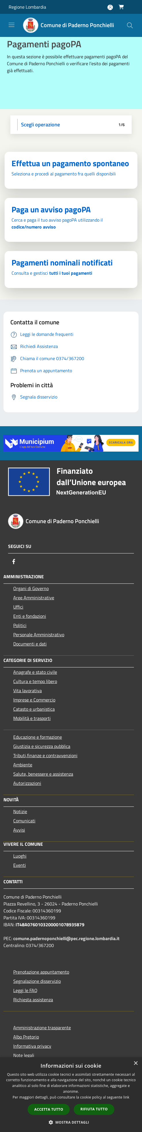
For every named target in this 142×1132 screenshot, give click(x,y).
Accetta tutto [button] (48, 1109)
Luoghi (19, 855)
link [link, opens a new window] (126, 1097)
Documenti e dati (30, 643)
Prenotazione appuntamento (41, 971)
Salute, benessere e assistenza (43, 773)
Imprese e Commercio (34, 699)
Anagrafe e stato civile (35, 672)
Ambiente (22, 764)
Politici (19, 625)
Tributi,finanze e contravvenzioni (45, 755)
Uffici (18, 606)
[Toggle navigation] (11, 24)
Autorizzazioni (27, 783)
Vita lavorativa (27, 690)
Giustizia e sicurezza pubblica (41, 746)
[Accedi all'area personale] (110, 7)
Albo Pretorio (26, 1036)
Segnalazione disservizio (37, 981)
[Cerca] (129, 25)
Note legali (23, 1055)
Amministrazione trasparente (42, 1027)
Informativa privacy (32, 1046)
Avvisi (19, 829)
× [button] (135, 1063)
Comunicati (24, 820)
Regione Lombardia (27, 6)
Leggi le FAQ (25, 990)
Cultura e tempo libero (35, 681)
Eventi (19, 865)
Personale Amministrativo (38, 634)
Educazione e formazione (37, 737)
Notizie (20, 811)
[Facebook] (14, 561)
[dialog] (71, 1094)
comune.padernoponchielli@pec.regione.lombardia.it (66, 938)
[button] (71, 1122)
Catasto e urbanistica (34, 709)
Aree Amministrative (33, 597)
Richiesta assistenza (33, 999)
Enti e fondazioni (29, 616)
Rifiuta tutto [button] (94, 1109)
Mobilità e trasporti (32, 718)
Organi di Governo (31, 588)
